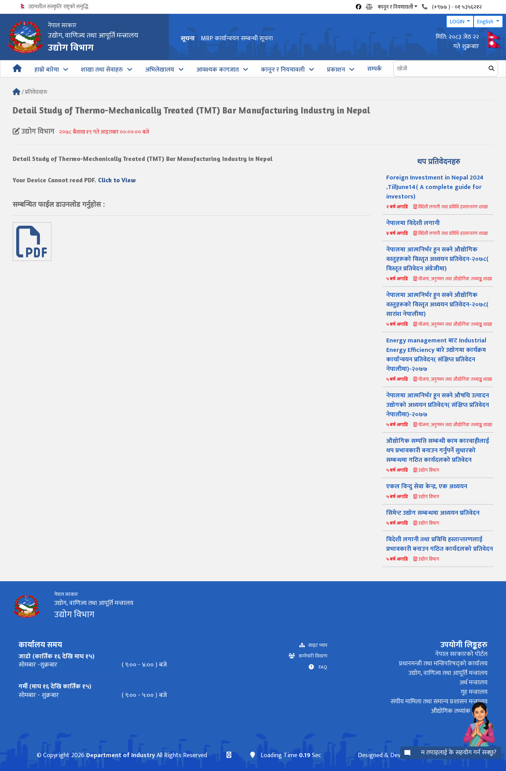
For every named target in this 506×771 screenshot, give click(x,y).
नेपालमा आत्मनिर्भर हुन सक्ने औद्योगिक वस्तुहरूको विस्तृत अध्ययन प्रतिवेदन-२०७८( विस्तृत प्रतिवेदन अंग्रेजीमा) (437, 259)
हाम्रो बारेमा (46, 69)
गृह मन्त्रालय (474, 692)
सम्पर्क (374, 69)
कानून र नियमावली (283, 69)
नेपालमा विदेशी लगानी (413, 223)
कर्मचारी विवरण (311, 656)
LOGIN (458, 21)
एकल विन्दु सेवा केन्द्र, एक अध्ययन (426, 486)
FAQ (320, 667)
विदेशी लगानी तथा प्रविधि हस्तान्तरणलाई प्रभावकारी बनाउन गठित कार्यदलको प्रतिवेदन (439, 544)
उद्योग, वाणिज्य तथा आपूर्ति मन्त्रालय (447, 673)
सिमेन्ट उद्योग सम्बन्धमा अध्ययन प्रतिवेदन (433, 513)
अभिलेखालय (159, 69)
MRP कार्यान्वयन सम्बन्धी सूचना (237, 38)
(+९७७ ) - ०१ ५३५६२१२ (457, 7)
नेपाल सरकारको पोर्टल (461, 654)
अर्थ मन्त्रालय (473, 682)
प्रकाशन (336, 69)
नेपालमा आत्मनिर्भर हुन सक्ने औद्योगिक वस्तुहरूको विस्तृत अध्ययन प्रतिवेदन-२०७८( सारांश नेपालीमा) (437, 304)
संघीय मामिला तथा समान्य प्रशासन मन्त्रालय (439, 701)
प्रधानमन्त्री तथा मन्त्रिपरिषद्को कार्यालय (443, 663)
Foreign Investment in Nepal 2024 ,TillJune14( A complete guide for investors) (434, 187)
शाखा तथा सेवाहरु (102, 69)
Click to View (117, 180)
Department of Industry (120, 755)
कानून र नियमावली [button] (395, 6)
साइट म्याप (316, 645)
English (486, 21)
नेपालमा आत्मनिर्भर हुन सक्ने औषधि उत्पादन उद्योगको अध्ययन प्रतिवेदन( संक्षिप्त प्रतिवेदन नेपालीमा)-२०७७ (437, 405)
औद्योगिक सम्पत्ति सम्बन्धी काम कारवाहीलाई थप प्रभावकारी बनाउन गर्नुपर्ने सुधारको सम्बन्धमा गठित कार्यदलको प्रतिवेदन (437, 450)
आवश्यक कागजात (217, 69)
